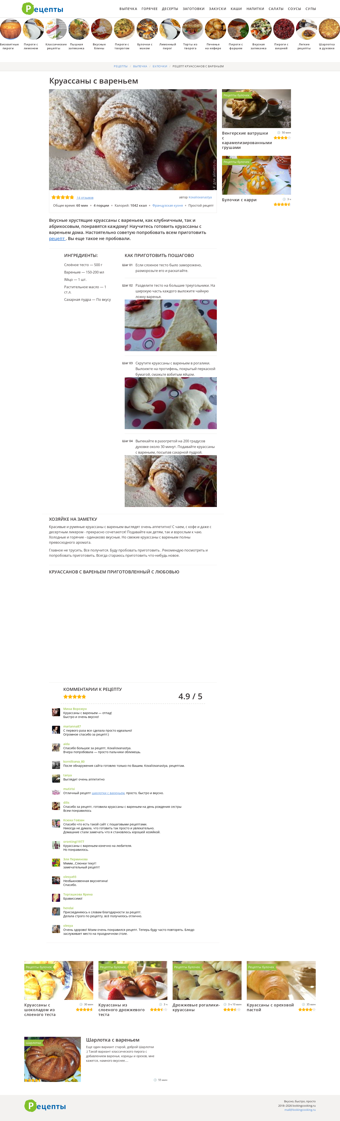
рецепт (57, 238)
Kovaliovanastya (200, 197)
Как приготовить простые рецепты (42, 8)
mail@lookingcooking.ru (300, 1110)
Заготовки (194, 9)
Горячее (150, 9)
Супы (311, 9)
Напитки (255, 9)
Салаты (276, 9)
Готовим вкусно (45, 1105)
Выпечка (128, 9)
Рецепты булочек (236, 95)
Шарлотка (33, 1043)
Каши (236, 9)
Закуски (217, 9)
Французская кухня (167, 205)
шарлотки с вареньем (108, 793)
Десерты (170, 9)
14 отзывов (85, 198)
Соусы (294, 9)
